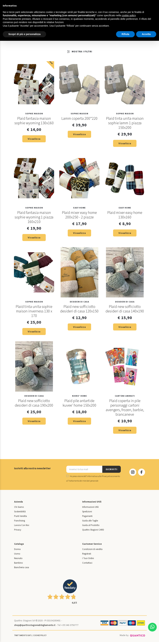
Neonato (18, 558)
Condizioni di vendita (92, 549)
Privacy (17, 529)
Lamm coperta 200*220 (79, 118)
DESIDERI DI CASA (79, 301)
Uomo (17, 553)
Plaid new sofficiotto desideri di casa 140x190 (125, 309)
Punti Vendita (20, 516)
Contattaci (87, 562)
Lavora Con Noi (21, 525)
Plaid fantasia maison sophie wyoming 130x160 (34, 121)
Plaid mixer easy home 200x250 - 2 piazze (79, 215)
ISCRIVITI (111, 469)
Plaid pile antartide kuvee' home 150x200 (79, 403)
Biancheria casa (21, 567)
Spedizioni (87, 511)
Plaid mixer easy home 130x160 (124, 215)
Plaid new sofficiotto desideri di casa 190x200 (34, 403)
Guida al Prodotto (90, 525)
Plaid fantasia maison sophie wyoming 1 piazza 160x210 (34, 217)
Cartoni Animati (125, 396)
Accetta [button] (146, 34)
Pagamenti (87, 516)
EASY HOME (79, 207)
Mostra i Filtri (64, 51)
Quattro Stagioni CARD (93, 529)
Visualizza (34, 139)
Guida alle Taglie (90, 520)
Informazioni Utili (90, 507)
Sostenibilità (20, 511)
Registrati (86, 553)
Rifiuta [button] (125, 34)
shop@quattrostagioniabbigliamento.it (35, 625)
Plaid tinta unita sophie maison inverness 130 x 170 (34, 311)
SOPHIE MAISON (34, 113)
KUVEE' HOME (79, 396)
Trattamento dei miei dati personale (83, 480)
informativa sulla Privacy (97, 476)
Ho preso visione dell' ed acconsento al (93, 478)
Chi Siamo (19, 507)
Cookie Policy (39, 635)
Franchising (19, 520)
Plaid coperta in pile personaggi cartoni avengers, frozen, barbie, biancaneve (125, 407)
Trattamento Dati (23, 635)
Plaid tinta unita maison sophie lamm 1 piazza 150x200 (125, 123)
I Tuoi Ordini (88, 558)
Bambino (18, 562)
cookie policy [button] (129, 15)
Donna (17, 549)
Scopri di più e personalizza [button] (24, 34)
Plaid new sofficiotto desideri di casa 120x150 (79, 309)
